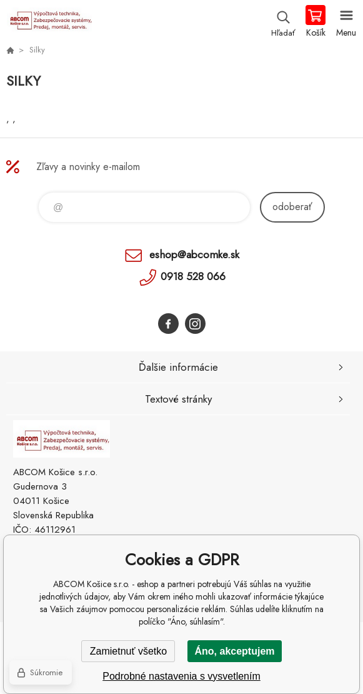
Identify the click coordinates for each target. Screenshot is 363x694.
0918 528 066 (193, 276)
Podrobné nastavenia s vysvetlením (181, 676)
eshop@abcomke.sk (194, 254)
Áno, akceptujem (234, 651)
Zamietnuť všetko (128, 651)
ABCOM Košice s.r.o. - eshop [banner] (49, 22)
